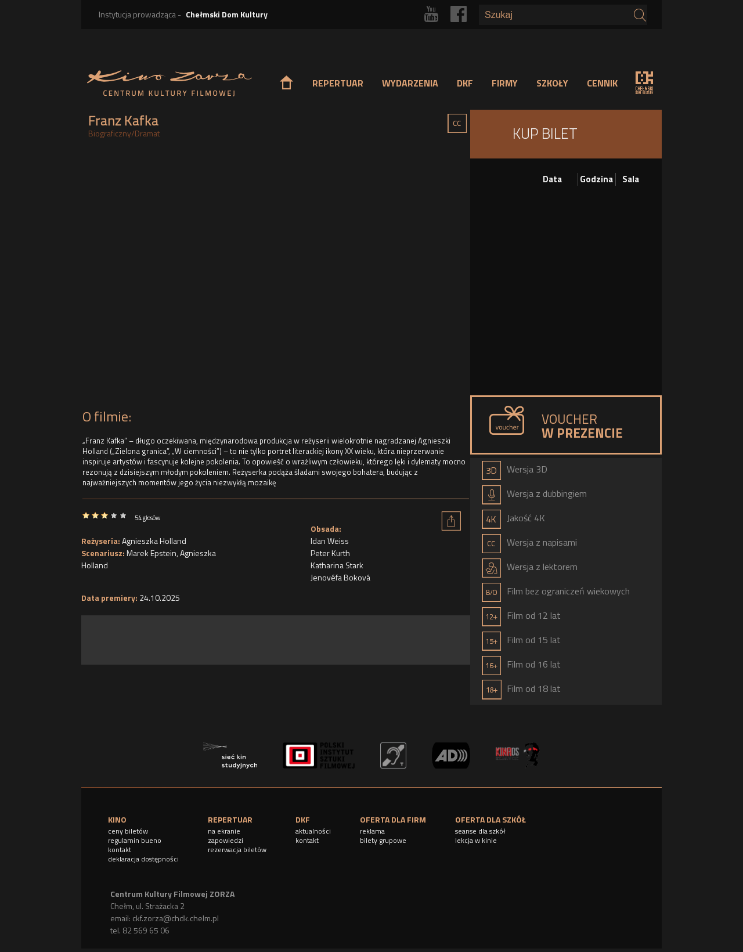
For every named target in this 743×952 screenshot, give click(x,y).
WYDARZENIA (410, 83)
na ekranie (224, 830)
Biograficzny (109, 133)
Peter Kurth (330, 553)
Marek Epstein (151, 553)
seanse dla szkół (480, 830)
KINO (117, 819)
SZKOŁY (552, 83)
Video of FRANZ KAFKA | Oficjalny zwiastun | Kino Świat (275, 276)
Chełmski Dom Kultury (227, 14)
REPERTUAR (337, 83)
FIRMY (505, 83)
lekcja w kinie (476, 840)
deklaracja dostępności (143, 858)
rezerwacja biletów (237, 849)
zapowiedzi (225, 840)
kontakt (119, 849)
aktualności (313, 830)
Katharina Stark (337, 565)
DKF (465, 83)
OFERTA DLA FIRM (393, 819)
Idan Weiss (330, 541)
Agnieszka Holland (154, 541)
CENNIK (602, 83)
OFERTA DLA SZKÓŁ (490, 819)
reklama (372, 830)
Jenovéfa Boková (340, 577)
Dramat (147, 133)
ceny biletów (128, 830)
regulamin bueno (134, 840)
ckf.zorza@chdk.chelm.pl (175, 918)
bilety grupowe (383, 840)
